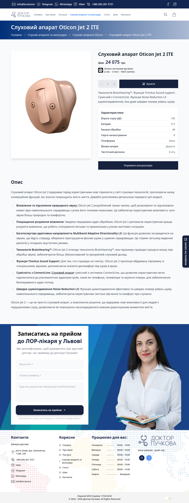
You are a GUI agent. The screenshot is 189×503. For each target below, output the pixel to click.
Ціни (115, 14)
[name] (50, 364)
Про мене (50, 14)
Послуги (63, 14)
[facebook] (142, 458)
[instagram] (149, 458)
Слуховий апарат (62, 272)
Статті (107, 14)
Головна (38, 14)
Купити (148, 84)
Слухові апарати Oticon (88, 35)
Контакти (126, 14)
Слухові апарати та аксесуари (85, 14)
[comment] (50, 392)
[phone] (50, 375)
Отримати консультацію (138, 165)
